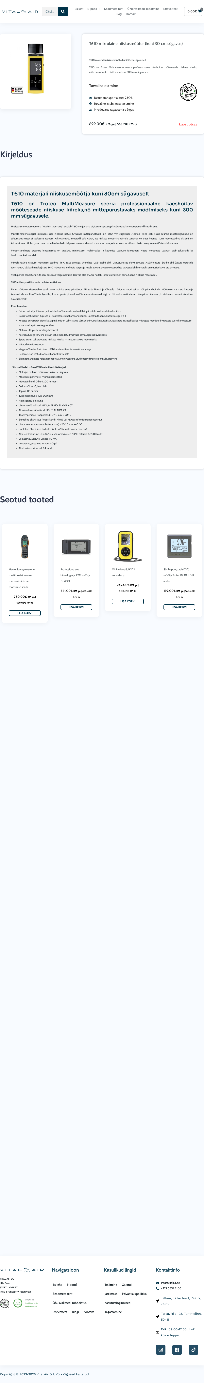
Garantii (127, 1285)
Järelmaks (111, 1294)
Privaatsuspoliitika (134, 1294)
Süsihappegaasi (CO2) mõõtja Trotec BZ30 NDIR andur (178, 575)
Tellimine (111, 1285)
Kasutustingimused (117, 1303)
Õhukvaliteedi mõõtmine (143, 8)
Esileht (79, 8)
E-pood (93, 8)
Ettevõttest (170, 8)
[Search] (63, 11)
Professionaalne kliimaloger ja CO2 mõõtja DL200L (75, 575)
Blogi (119, 14)
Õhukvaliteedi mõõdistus (70, 1303)
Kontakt (131, 14)
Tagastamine (113, 1312)
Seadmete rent (113, 8)
